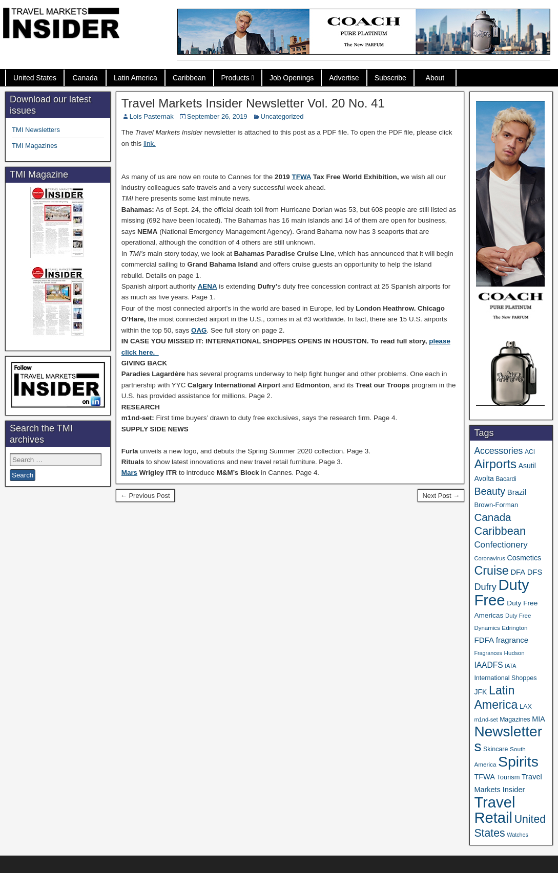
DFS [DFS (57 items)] (535, 572)
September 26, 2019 (217, 116)
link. (149, 143)
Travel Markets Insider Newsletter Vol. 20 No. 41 (253, 103)
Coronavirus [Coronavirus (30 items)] (489, 558)
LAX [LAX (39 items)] (526, 706)
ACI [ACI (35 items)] (530, 451)
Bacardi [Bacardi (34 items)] (505, 479)
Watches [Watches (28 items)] (517, 835)
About (435, 78)
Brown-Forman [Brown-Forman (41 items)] (496, 505)
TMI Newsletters (36, 130)
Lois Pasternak (152, 116)
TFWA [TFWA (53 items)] (484, 777)
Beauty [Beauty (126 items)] (489, 491)
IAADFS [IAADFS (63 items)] (488, 665)
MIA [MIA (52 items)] (538, 719)
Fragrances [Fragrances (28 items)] (488, 653)
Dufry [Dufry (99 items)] (485, 587)
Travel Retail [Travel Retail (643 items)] (494, 810)
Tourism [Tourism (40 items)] (508, 777)
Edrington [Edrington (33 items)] (514, 627)
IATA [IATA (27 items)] (510, 666)
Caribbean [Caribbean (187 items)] (500, 531)
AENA (207, 286)
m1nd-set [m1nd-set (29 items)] (486, 719)
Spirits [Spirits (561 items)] (518, 761)
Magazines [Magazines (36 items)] (515, 719)
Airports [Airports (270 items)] (495, 464)
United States (34, 78)
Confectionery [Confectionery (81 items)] (500, 545)
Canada (85, 78)
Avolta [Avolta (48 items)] (483, 478)
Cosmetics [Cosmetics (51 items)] (524, 558)
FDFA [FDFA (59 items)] (484, 640)
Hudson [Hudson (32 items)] (514, 652)
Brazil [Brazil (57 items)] (516, 492)
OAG (199, 330)
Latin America (135, 78)
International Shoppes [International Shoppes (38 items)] (505, 678)
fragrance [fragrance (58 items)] (512, 640)
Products (235, 78)
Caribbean (189, 78)
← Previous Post (145, 495)
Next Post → (441, 495)
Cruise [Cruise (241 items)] (491, 570)
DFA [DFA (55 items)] (517, 572)
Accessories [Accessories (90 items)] (498, 451)
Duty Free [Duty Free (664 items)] (501, 592)
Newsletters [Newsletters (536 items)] (508, 739)
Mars (129, 472)
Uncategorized (282, 116)
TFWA (301, 177)
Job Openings (292, 78)
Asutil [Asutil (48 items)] (527, 466)
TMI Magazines (34, 145)
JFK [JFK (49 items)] (480, 692)
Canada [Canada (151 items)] (492, 517)
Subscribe (390, 78)
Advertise (344, 78)
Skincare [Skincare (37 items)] (495, 749)
